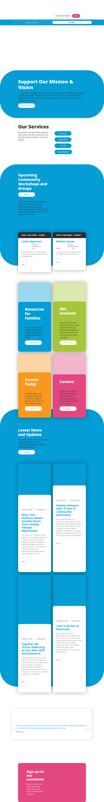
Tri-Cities (63, 146)
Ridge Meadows (63, 152)
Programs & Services (32, 22)
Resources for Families (63, 16)
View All (26, 195)
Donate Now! (26, 106)
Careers (68, 409)
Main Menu (72, 22)
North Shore (63, 140)
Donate (76, 16)
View (28, 264)
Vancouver (63, 133)
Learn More (33, 343)
